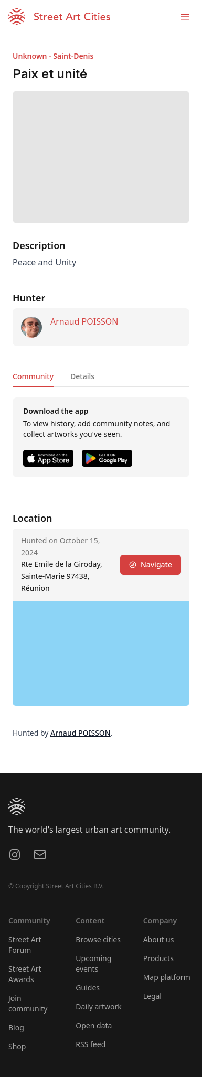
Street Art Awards (24, 974)
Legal (152, 996)
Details (82, 376)
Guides (88, 988)
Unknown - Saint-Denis (53, 56)
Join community (27, 1003)
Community (33, 376)
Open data (94, 1025)
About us (158, 939)
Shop (17, 1046)
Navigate (150, 564)
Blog (16, 1027)
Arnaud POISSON (84, 321)
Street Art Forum (24, 944)
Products (158, 958)
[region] (101, 653)
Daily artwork (99, 1006)
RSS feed (90, 1044)
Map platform (166, 977)
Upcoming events (93, 963)
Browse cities (98, 939)
